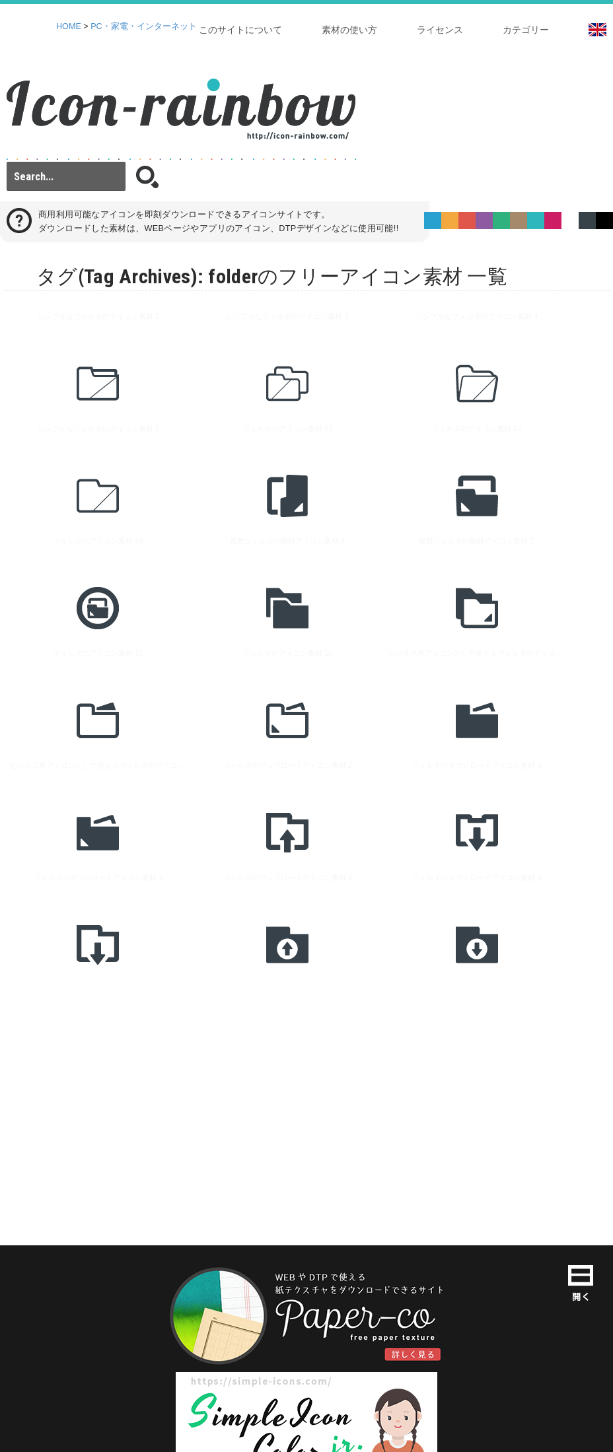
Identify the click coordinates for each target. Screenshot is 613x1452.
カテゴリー (526, 29)
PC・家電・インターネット (143, 26)
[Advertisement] (253, 981)
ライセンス (440, 29)
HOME (68, 26)
